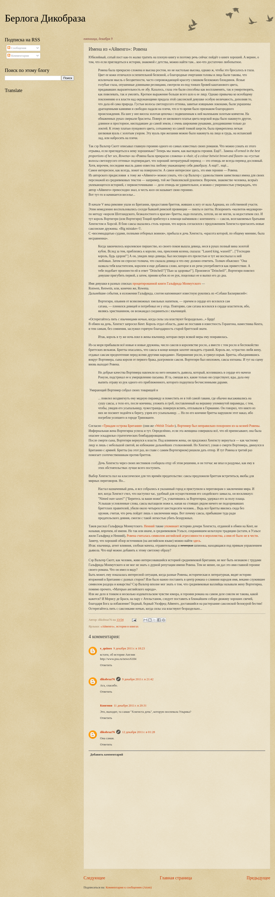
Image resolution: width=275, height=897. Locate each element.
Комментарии (18, 55)
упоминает (171, 526)
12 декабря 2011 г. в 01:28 (138, 732)
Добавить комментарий (106, 754)
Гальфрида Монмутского (184, 283)
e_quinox (106, 648)
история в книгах (127, 626)
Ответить (106, 665)
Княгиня (106, 705)
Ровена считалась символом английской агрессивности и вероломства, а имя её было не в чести (192, 536)
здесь (196, 541)
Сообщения (16, 48)
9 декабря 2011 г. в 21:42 (137, 679)
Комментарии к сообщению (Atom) (129, 887)
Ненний (149, 526)
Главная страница (176, 877)
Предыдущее (258, 877)
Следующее (94, 877)
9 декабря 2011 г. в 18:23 (129, 648)
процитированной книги (149, 283)
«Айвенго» (107, 626)
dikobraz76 (107, 679)
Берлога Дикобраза (45, 18)
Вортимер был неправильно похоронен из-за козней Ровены (218, 426)
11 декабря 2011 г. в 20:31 (130, 705)
